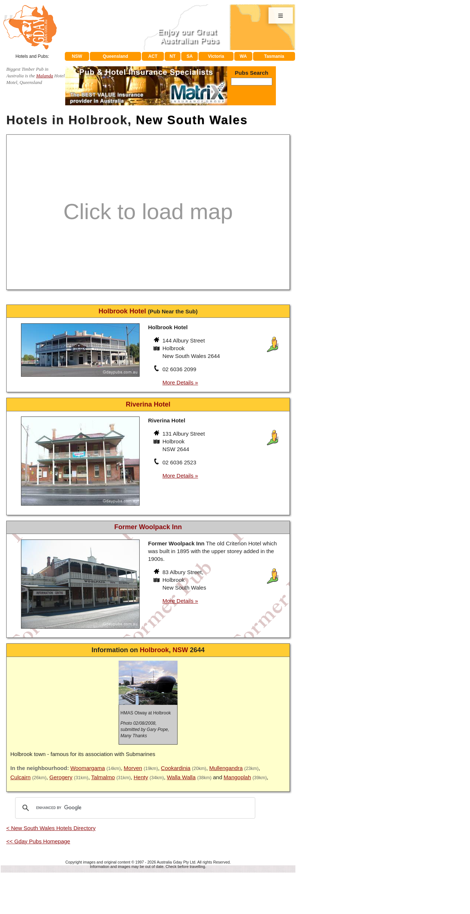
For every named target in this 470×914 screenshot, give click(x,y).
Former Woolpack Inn (148, 527)
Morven (133, 768)
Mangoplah (237, 777)
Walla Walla (181, 777)
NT (172, 56)
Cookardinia (175, 768)
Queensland (115, 56)
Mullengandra (226, 768)
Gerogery (61, 777)
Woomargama (87, 768)
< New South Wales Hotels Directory (50, 828)
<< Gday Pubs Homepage (38, 841)
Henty (141, 777)
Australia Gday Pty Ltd (176, 862)
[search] (134, 808)
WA (243, 56)
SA (190, 56)
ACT (153, 56)
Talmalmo (103, 777)
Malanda (44, 75)
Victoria (216, 56)
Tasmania (274, 56)
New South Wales (192, 120)
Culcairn (20, 777)
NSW (77, 56)
